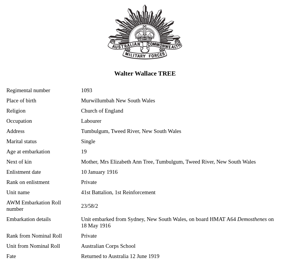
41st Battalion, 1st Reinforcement (118, 192)
